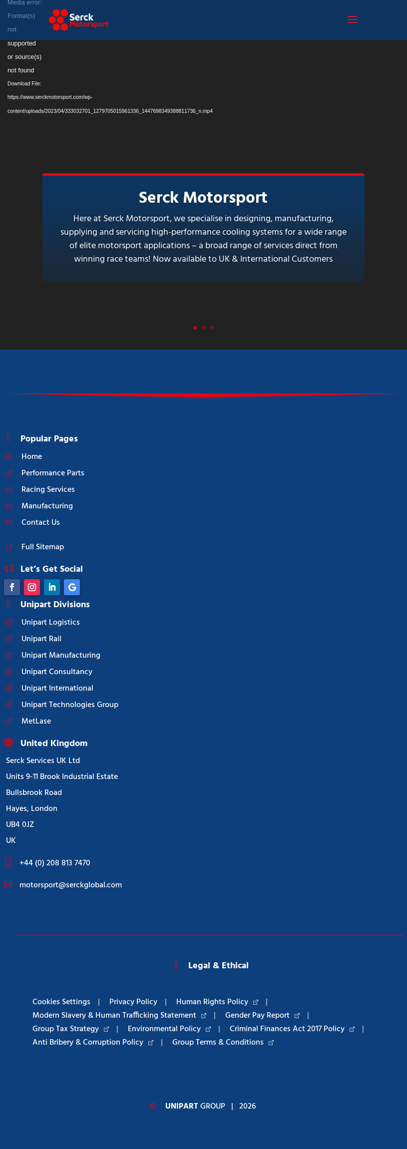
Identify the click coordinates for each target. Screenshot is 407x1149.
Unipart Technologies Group (69, 705)
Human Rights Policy (217, 1002)
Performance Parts (52, 473)
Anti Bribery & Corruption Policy (92, 1042)
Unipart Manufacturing (60, 655)
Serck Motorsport (203, 199)
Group (195, 1106)
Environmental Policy (169, 1029)
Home (31, 456)
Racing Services (48, 489)
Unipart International (57, 688)
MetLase (36, 721)
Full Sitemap (42, 547)
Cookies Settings (61, 1002)
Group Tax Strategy (70, 1029)
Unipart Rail (41, 639)
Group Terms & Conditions (223, 1042)
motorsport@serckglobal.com (70, 885)
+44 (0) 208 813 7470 (54, 863)
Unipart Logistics (50, 622)
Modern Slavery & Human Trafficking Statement (119, 1015)
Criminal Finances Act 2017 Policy (292, 1029)
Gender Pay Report (262, 1015)
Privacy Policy (133, 1002)
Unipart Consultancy (56, 672)
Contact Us (40, 522)
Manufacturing (47, 506)
